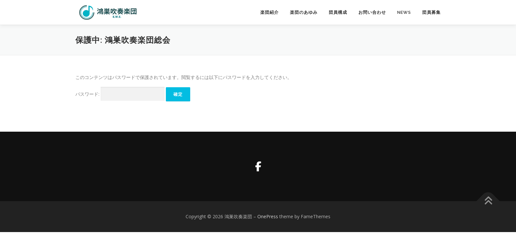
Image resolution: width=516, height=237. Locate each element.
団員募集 (431, 12)
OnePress (267, 216)
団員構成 (338, 12)
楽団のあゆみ (304, 12)
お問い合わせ (372, 12)
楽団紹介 (269, 12)
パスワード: (120, 94)
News (404, 12)
